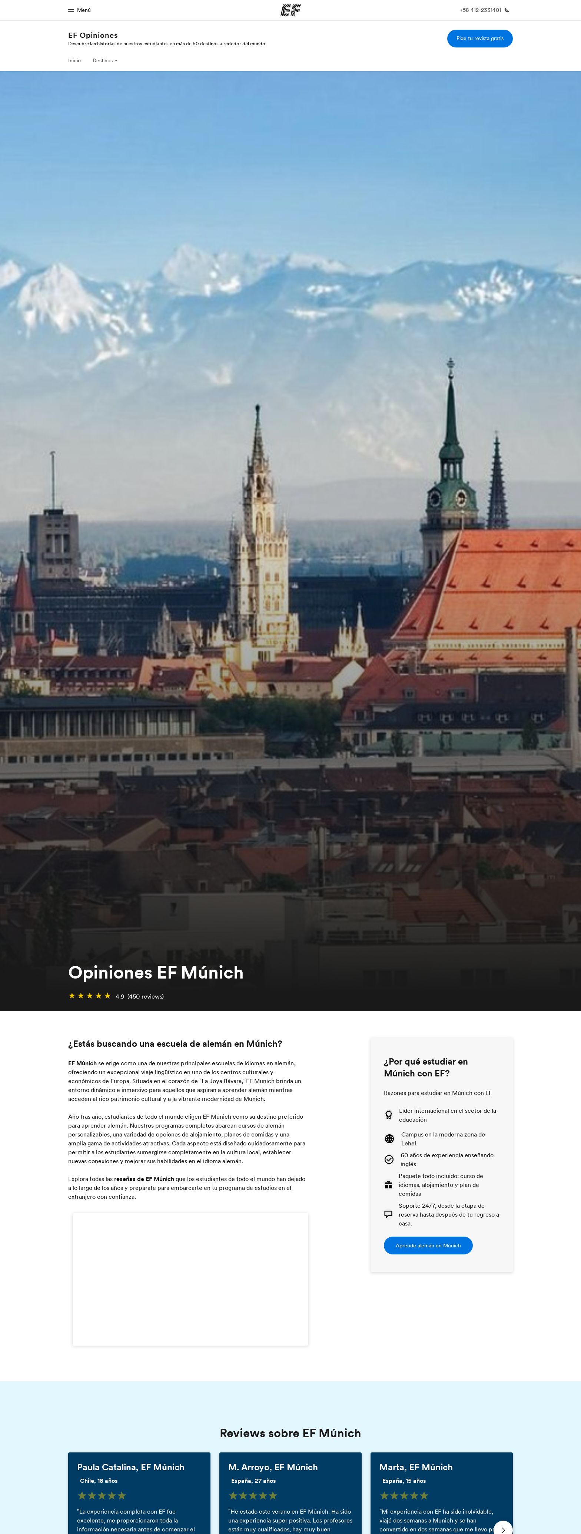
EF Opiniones (93, 35)
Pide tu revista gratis (480, 38)
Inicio (74, 60)
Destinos (103, 60)
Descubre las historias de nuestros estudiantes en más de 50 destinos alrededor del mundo (166, 43)
